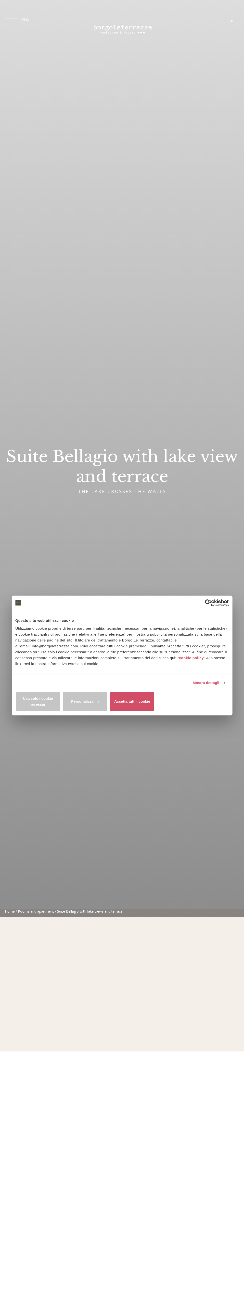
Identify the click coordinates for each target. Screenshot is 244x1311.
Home (10, 1304)
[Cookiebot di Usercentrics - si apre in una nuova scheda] (207, 606)
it (238, 21)
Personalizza (122, 701)
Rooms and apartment (36, 1304)
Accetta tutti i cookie (194, 701)
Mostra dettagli (206, 686)
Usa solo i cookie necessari (50, 701)
